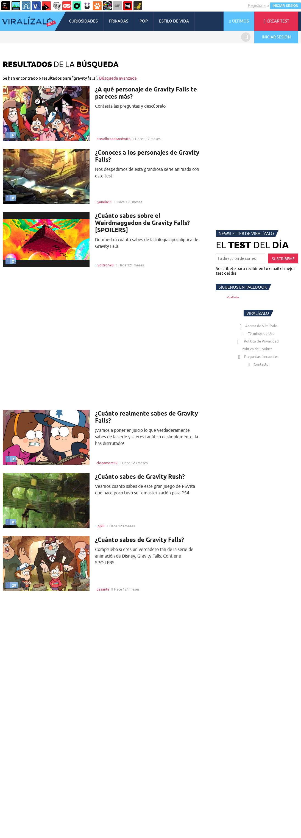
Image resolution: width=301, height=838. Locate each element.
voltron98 (105, 265)
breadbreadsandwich (113, 139)
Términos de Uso (257, 333)
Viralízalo (233, 297)
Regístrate (257, 5)
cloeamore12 (107, 463)
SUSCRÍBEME (283, 259)
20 (10, 585)
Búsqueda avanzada (118, 78)
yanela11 (104, 202)
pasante (102, 589)
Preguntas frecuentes (257, 356)
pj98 (100, 526)
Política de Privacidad (257, 341)
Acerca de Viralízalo (257, 326)
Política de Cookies (257, 349)
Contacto (257, 364)
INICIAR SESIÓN (285, 6)
